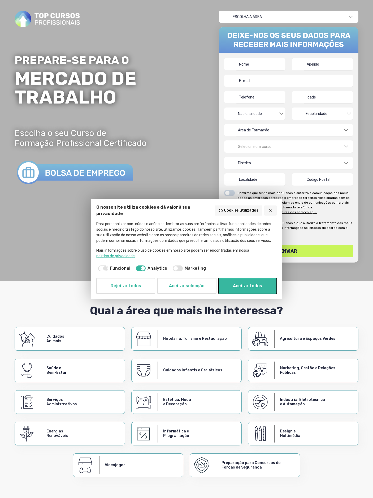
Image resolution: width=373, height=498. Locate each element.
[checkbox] (113, 268)
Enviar (288, 251)
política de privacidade (115, 256)
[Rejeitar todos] (270, 210)
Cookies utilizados (238, 210)
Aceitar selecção (187, 285)
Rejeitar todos (126, 285)
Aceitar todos (247, 285)
